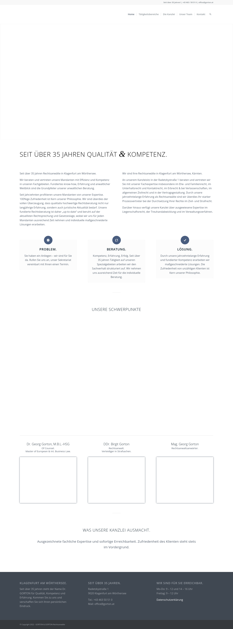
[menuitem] (131, 14)
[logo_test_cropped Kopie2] (48, 14)
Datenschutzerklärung (169, 600)
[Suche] (210, 14)
